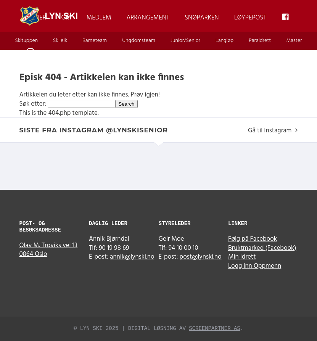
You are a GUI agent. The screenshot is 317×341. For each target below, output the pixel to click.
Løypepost (250, 18)
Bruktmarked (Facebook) (262, 248)
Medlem (99, 18)
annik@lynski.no (132, 257)
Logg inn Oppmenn (254, 266)
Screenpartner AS (214, 328)
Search (126, 104)
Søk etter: (33, 104)
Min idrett (242, 257)
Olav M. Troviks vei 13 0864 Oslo (48, 250)
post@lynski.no (201, 257)
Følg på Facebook (252, 239)
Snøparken (202, 18)
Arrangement (147, 18)
